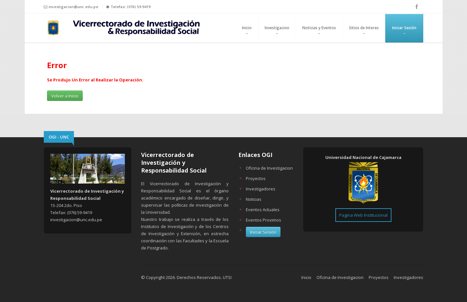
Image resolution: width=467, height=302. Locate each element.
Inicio (247, 27)
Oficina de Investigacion (269, 168)
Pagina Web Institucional (363, 215)
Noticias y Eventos (319, 27)
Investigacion (277, 27)
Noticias (253, 199)
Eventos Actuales (263, 209)
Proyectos (256, 178)
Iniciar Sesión (404, 27)
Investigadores (260, 189)
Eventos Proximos (263, 220)
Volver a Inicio (64, 96)
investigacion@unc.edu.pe (73, 6)
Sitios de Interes (364, 27)
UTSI (227, 277)
